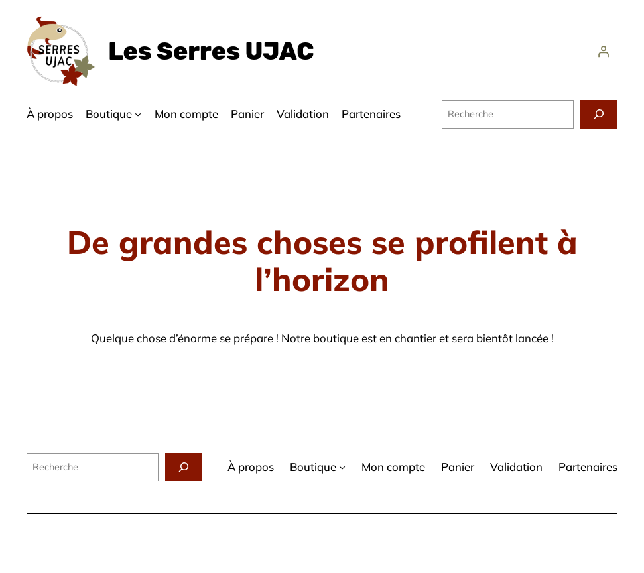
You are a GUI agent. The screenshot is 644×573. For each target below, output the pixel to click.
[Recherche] (598, 114)
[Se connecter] (603, 52)
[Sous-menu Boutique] (138, 114)
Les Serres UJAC (211, 51)
